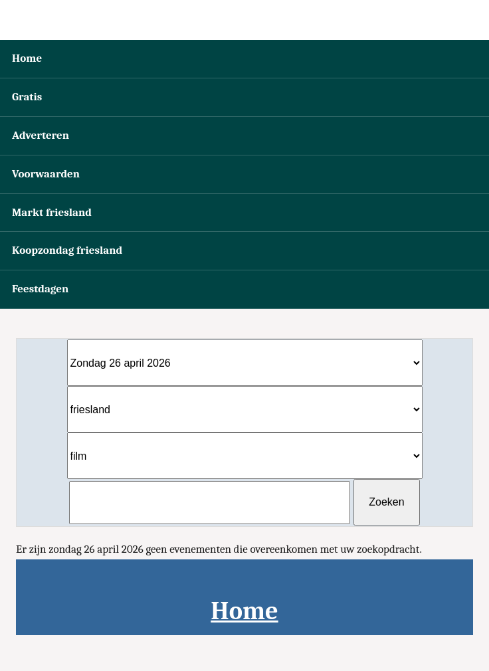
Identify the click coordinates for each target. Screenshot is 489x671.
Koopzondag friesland (67, 250)
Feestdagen (40, 288)
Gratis (27, 96)
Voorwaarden (46, 173)
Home (27, 58)
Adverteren (40, 135)
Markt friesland (52, 212)
